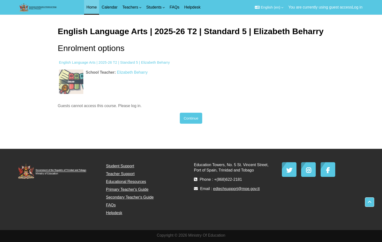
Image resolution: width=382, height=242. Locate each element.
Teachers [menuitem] (130, 7)
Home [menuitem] (91, 7)
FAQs (111, 205)
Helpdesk (114, 213)
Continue (191, 118)
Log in (357, 7)
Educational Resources (126, 182)
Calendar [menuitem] (109, 7)
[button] (269, 7)
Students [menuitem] (154, 7)
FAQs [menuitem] (174, 7)
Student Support (120, 166)
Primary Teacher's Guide (127, 189)
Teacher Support (120, 174)
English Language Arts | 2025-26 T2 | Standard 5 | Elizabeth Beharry (114, 62)
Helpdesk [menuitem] (192, 7)
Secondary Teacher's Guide (130, 197)
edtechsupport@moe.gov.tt (236, 189)
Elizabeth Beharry (132, 72)
